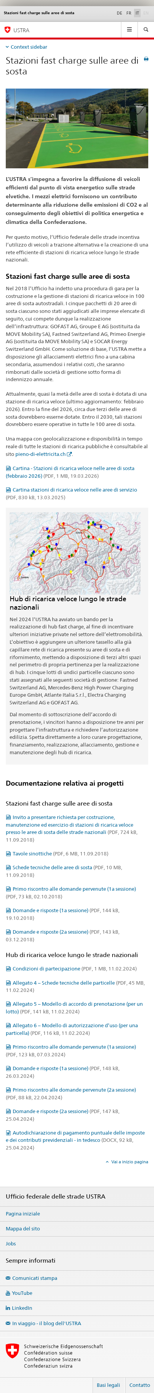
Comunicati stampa (34, 1278)
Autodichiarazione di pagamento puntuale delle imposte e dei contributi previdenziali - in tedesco (75, 1140)
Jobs (11, 1243)
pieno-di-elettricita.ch (40, 454)
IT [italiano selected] (137, 13)
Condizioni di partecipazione (75, 968)
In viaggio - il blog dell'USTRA (46, 1323)
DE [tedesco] (119, 13)
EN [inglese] (146, 13)
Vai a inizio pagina (129, 1161)
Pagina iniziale (23, 1213)
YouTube (22, 1293)
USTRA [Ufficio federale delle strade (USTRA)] (21, 30)
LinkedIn (22, 1308)
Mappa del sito (23, 1228)
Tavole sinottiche (60, 853)
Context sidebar (29, 47)
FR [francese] (128, 13)
